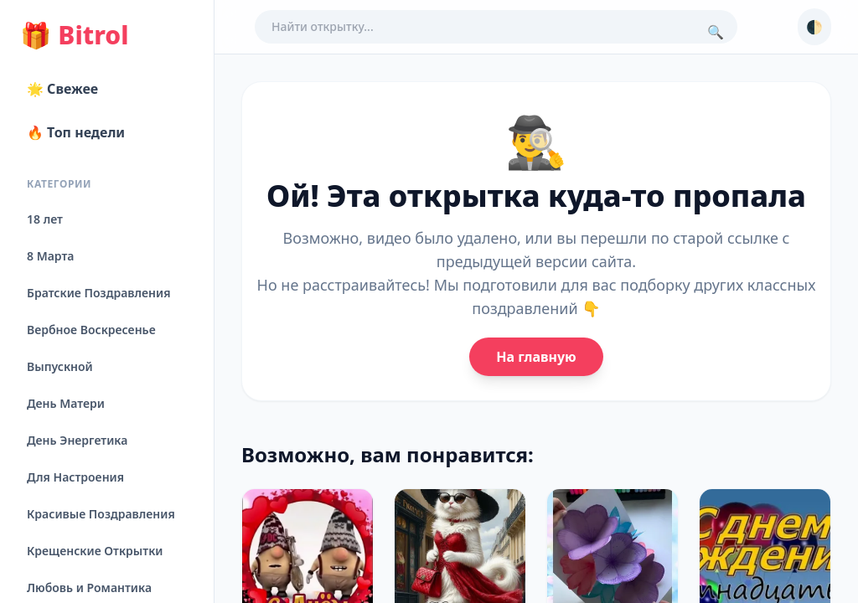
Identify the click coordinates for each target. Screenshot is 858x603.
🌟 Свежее (62, 89)
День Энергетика (77, 440)
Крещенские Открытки (95, 551)
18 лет (45, 219)
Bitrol (74, 35)
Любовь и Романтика (89, 587)
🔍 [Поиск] (715, 32)
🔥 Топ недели (76, 132)
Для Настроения (75, 477)
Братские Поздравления (98, 293)
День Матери (66, 403)
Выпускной (60, 366)
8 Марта (50, 256)
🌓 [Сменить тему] (814, 27)
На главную (536, 357)
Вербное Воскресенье (91, 330)
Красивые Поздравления (101, 514)
